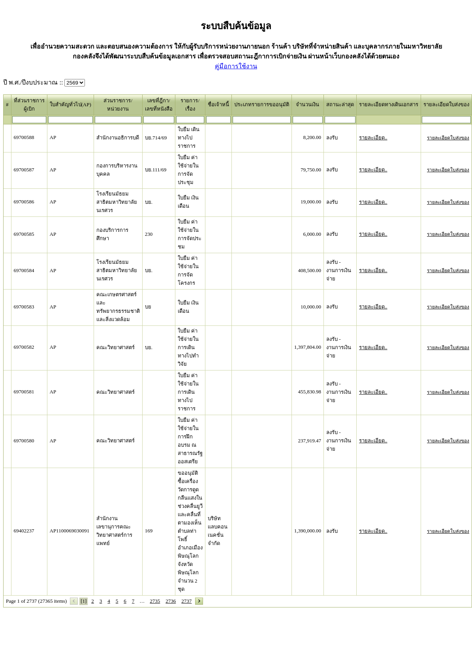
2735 (155, 601)
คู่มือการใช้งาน (236, 66)
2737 (186, 601)
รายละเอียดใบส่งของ (448, 138)
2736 (170, 601)
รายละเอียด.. (373, 138)
